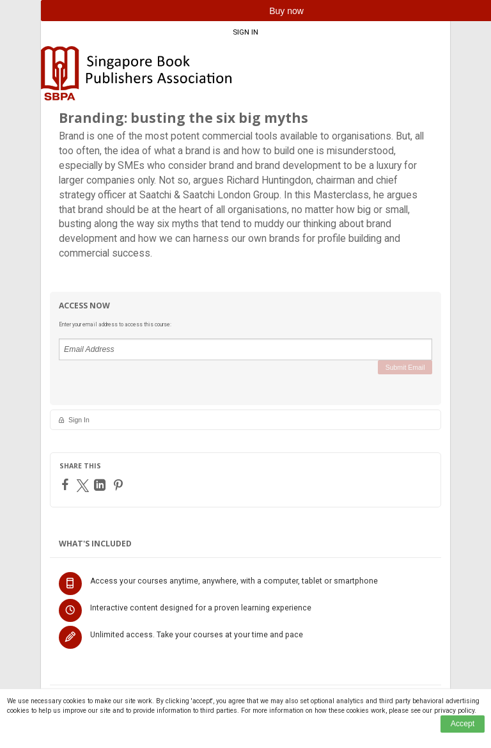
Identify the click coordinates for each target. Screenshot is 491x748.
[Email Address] (245, 349)
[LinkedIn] (101, 485)
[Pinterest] (120, 485)
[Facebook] (66, 484)
